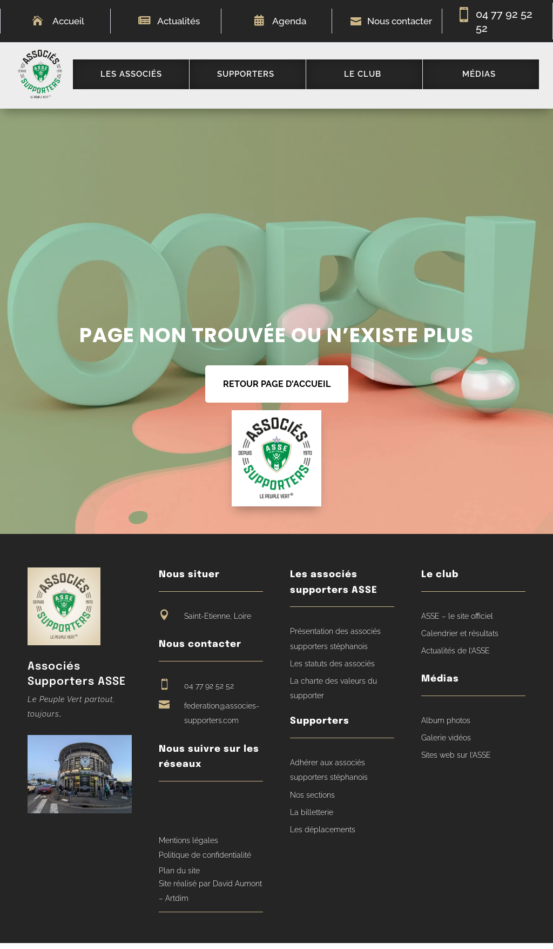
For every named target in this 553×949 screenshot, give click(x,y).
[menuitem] (136, 77)
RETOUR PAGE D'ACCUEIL (277, 390)
